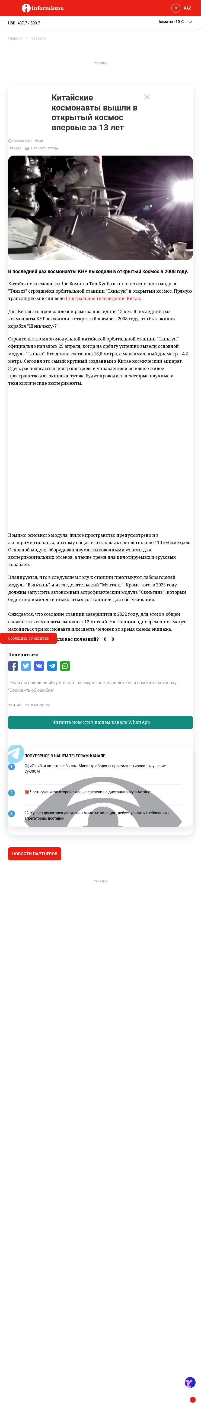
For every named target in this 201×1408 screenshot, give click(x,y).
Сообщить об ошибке (28, 638)
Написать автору (44, 148)
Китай (16, 705)
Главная (15, 38)
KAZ (187, 8)
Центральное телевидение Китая (103, 298)
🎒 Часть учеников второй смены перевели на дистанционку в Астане (87, 792)
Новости (38, 38)
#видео (15, 148)
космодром (38, 705)
